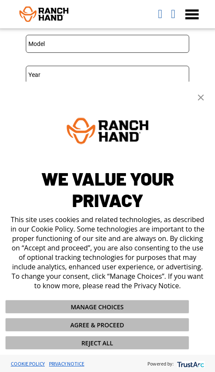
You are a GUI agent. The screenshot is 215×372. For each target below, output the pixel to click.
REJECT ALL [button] (97, 343)
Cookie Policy (28, 363)
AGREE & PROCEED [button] (97, 325)
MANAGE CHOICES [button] (97, 307)
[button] (200, 96)
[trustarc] (190, 364)
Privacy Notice (66, 363)
